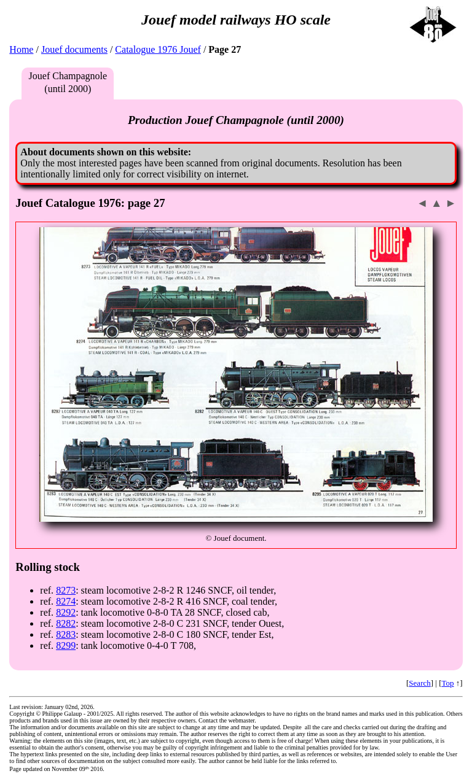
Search (419, 683)
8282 (66, 623)
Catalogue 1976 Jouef (158, 49)
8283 (66, 634)
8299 (66, 645)
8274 (66, 601)
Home (21, 49)
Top (448, 683)
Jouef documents (74, 49)
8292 (66, 612)
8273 (66, 590)
